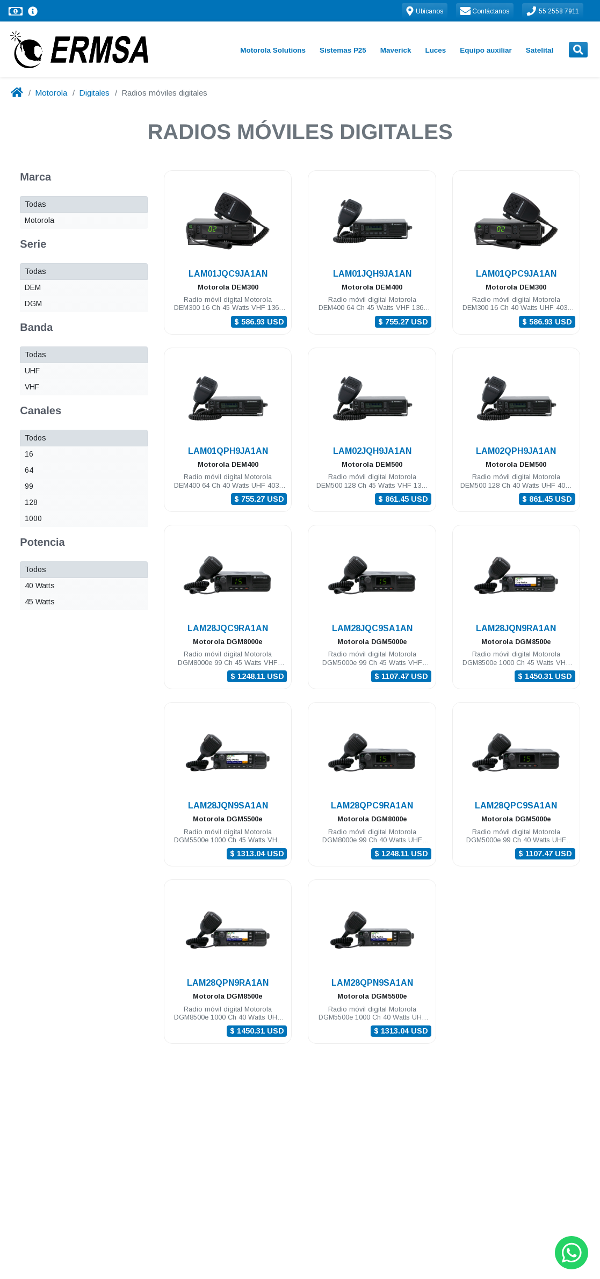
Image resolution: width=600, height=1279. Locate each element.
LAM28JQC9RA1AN (227, 628)
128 (31, 502)
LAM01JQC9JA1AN (228, 273)
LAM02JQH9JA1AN (372, 451)
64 (29, 470)
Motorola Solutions (273, 50)
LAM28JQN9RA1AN (516, 628)
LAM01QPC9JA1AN (516, 273)
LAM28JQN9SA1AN (228, 805)
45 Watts (40, 601)
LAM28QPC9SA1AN (516, 805)
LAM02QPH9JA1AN (516, 451)
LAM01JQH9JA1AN (372, 273)
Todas (35, 204)
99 (29, 486)
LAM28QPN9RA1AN (228, 982)
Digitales (94, 92)
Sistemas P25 (343, 50)
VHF (32, 386)
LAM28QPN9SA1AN (372, 982)
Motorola (51, 92)
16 (29, 454)
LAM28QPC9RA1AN (372, 805)
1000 (33, 518)
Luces (435, 50)
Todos (35, 437)
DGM (33, 303)
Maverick (395, 50)
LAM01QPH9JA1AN (228, 451)
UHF (32, 370)
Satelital (540, 50)
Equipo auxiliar (485, 50)
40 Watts (40, 585)
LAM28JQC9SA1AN (372, 628)
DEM (33, 287)
